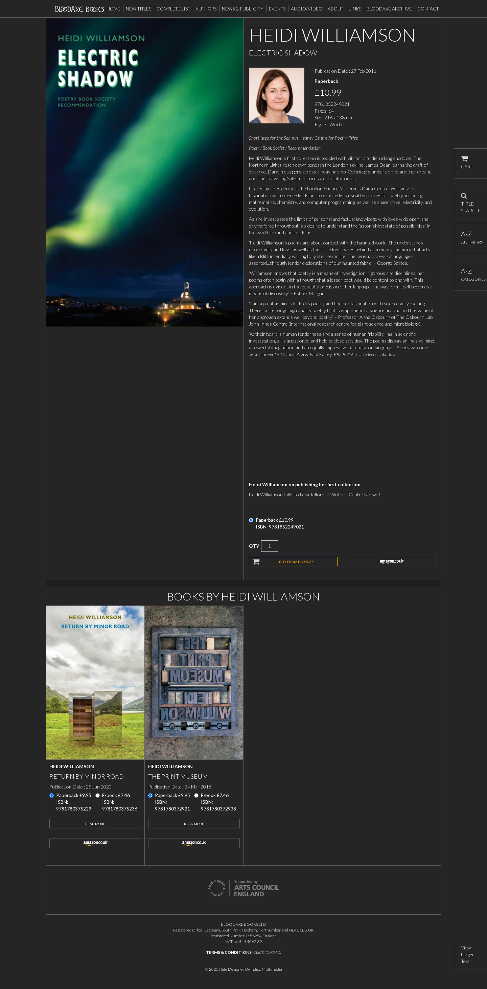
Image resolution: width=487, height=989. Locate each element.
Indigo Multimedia (266, 969)
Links (355, 8)
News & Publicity (242, 8)
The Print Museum (178, 776)
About (335, 8)
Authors (205, 8)
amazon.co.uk (392, 561)
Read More (95, 824)
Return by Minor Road (86, 776)
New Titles (138, 8)
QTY (254, 546)
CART (467, 162)
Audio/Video (306, 8)
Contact (428, 8)
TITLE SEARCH (470, 201)
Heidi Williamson (71, 766)
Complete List (173, 8)
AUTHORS (470, 237)
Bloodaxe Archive (389, 8)
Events (277, 8)
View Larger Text (467, 954)
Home (113, 8)
